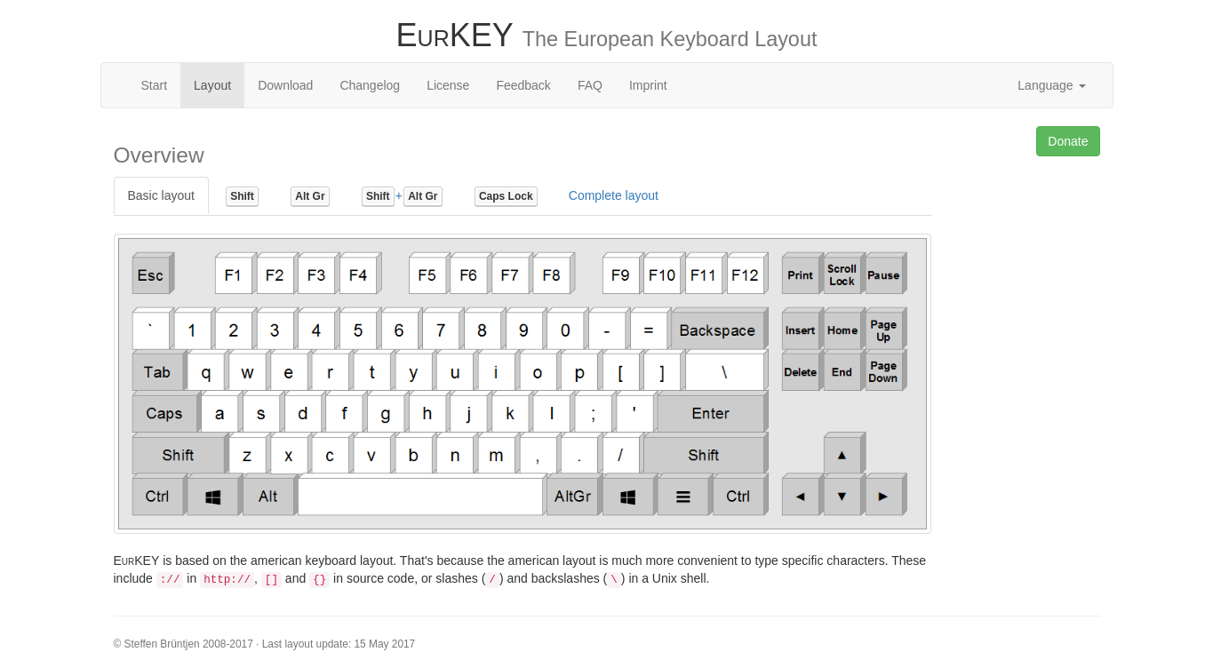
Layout (212, 85)
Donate (1068, 141)
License (448, 85)
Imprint (648, 85)
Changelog (369, 85)
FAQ (590, 85)
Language (1051, 85)
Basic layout (161, 195)
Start (154, 85)
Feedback (523, 85)
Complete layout (613, 195)
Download (285, 85)
